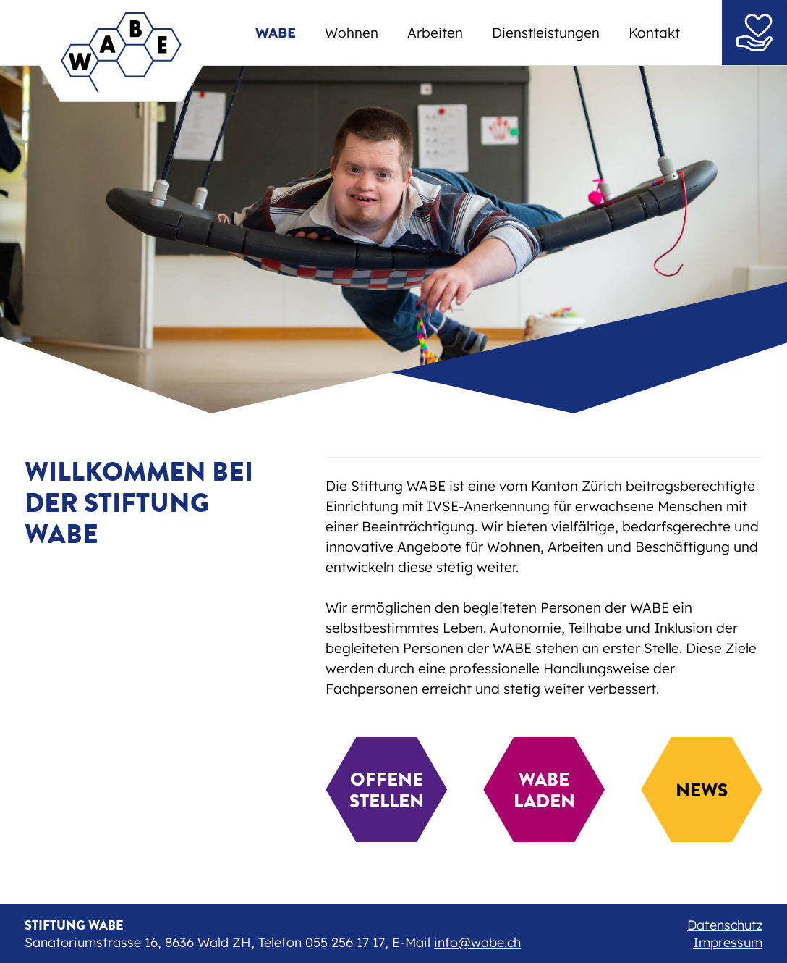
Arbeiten (435, 32)
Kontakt (654, 32)
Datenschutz (724, 925)
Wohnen (351, 32)
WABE (275, 32)
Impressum (727, 942)
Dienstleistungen (546, 32)
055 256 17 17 (345, 942)
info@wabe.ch (477, 942)
